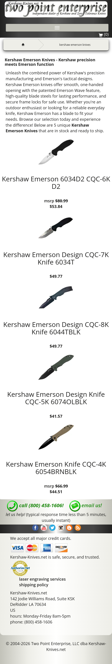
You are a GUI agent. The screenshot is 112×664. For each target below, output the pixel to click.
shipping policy (33, 584)
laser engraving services (42, 579)
